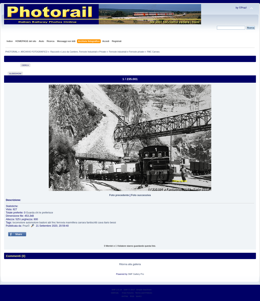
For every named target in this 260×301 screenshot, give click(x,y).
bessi (113, 222)
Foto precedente (119, 195)
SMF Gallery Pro (136, 274)
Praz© (26, 225)
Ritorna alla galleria (130, 264)
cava (100, 222)
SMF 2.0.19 (117, 289)
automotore (32, 222)
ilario (106, 222)
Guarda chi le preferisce (39, 212)
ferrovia (60, 222)
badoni (43, 222)
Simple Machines (144, 289)
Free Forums (128, 293)
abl (49, 222)
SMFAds (115, 293)
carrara (82, 222)
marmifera (71, 222)
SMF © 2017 (129, 289)
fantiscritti (92, 222)
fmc (54, 222)
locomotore (19, 222)
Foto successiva (141, 195)
